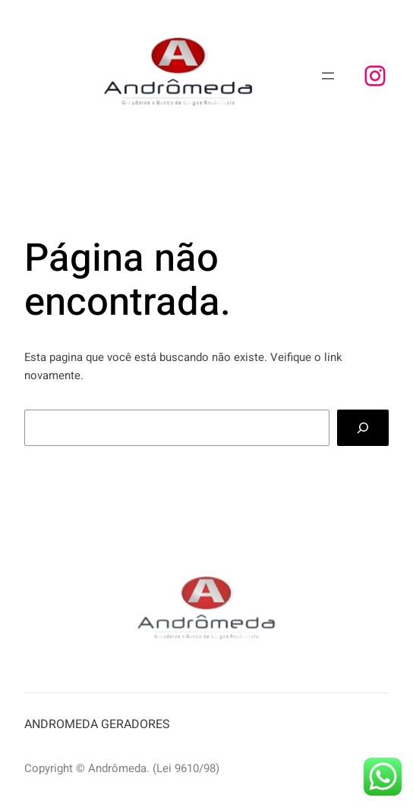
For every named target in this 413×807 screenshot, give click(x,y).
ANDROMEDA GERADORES (97, 724)
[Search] (363, 428)
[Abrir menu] (328, 76)
